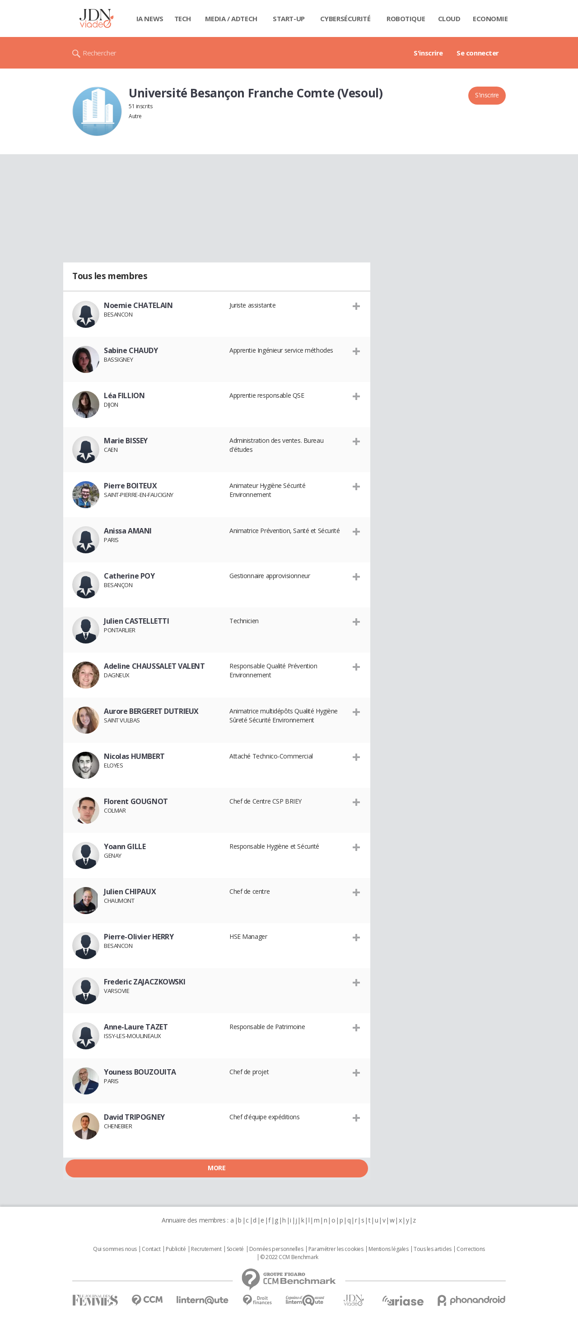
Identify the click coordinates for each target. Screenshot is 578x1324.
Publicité (176, 1249)
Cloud (449, 18)
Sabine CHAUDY (131, 350)
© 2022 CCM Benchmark (289, 1257)
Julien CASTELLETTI (136, 621)
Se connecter (478, 52)
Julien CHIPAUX (130, 891)
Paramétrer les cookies (336, 1249)
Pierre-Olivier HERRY (139, 937)
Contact (151, 1249)
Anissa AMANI (128, 531)
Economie (490, 18)
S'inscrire (428, 52)
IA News (149, 18)
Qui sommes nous (115, 1249)
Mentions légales (388, 1249)
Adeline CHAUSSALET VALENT (154, 666)
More (216, 1167)
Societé (235, 1249)
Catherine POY (129, 576)
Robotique (406, 18)
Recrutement (206, 1249)
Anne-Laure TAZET (136, 1027)
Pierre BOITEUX (130, 486)
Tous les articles (433, 1249)
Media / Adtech (231, 18)
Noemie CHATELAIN (138, 305)
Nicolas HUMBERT (134, 756)
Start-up (289, 18)
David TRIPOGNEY (134, 1117)
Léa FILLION (124, 395)
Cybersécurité (345, 18)
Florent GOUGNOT (136, 801)
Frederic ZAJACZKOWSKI (144, 982)
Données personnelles (276, 1249)
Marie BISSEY (126, 441)
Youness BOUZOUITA (140, 1072)
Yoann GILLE (124, 846)
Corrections (471, 1249)
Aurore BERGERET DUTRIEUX (151, 711)
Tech (182, 18)
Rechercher (100, 52)
